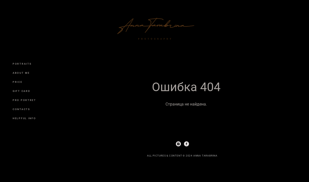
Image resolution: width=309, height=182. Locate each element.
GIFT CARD (21, 91)
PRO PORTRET (24, 100)
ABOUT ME (21, 73)
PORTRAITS (22, 64)
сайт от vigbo (182, 170)
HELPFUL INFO (24, 118)
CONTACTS (21, 109)
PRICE (17, 82)
